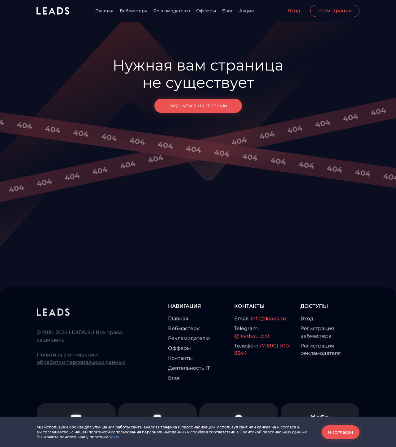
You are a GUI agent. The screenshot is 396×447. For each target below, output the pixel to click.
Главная (104, 11)
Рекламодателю (171, 11)
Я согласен (340, 432)
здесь (114, 437)
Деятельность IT (189, 387)
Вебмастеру (133, 11)
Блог (227, 11)
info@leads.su (268, 338)
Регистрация (335, 11)
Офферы (206, 11)
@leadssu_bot (252, 355)
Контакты (180, 377)
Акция (246, 11)
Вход (293, 11)
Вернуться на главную (198, 106)
